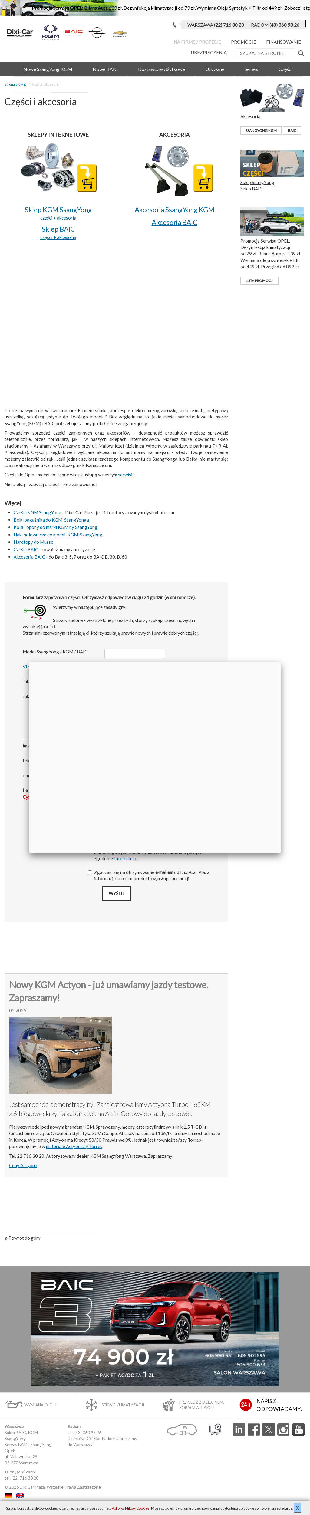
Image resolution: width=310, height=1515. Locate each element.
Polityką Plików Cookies (131, 1508)
